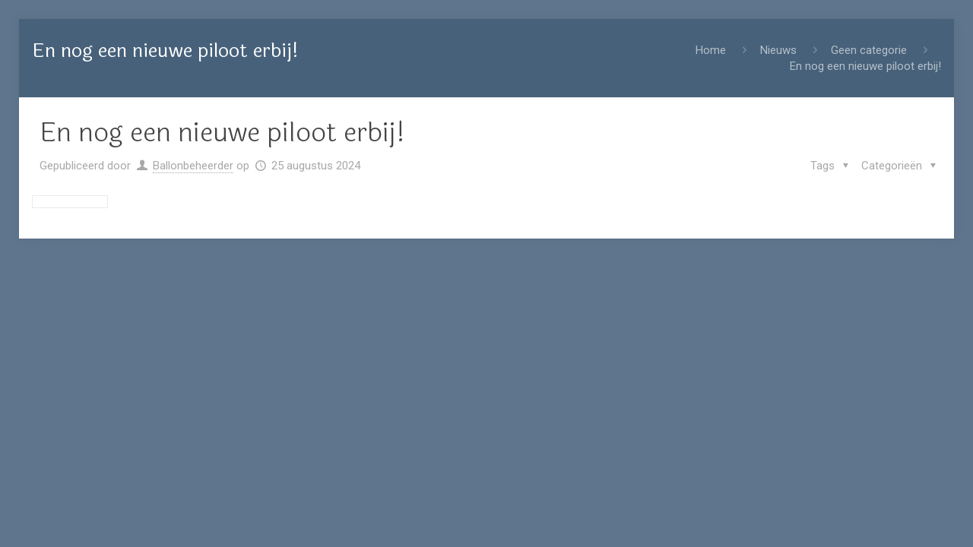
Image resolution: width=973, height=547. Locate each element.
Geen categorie (869, 50)
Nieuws (778, 50)
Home (711, 50)
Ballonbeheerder (193, 165)
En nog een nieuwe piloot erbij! (865, 66)
